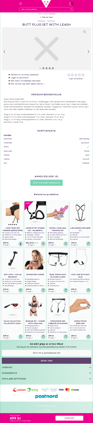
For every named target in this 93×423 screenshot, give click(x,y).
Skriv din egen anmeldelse (46, 183)
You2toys (52, 14)
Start (39, 14)
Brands (45, 14)
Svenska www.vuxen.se (46, 412)
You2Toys (51, 21)
